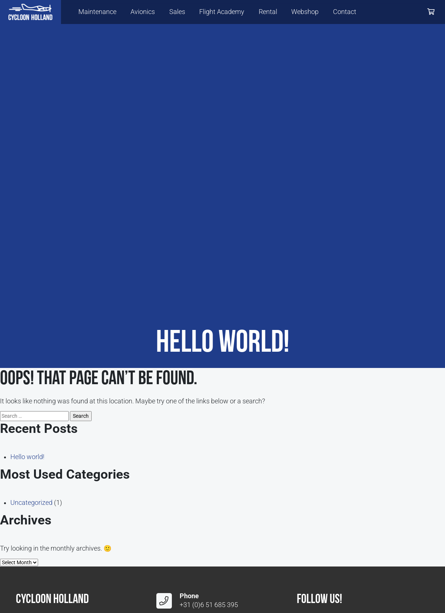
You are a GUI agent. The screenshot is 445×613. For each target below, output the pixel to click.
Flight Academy (221, 12)
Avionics (142, 12)
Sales (177, 12)
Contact (344, 12)
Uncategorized (31, 502)
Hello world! (27, 457)
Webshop (305, 12)
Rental (268, 12)
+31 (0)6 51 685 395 (209, 605)
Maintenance (97, 12)
